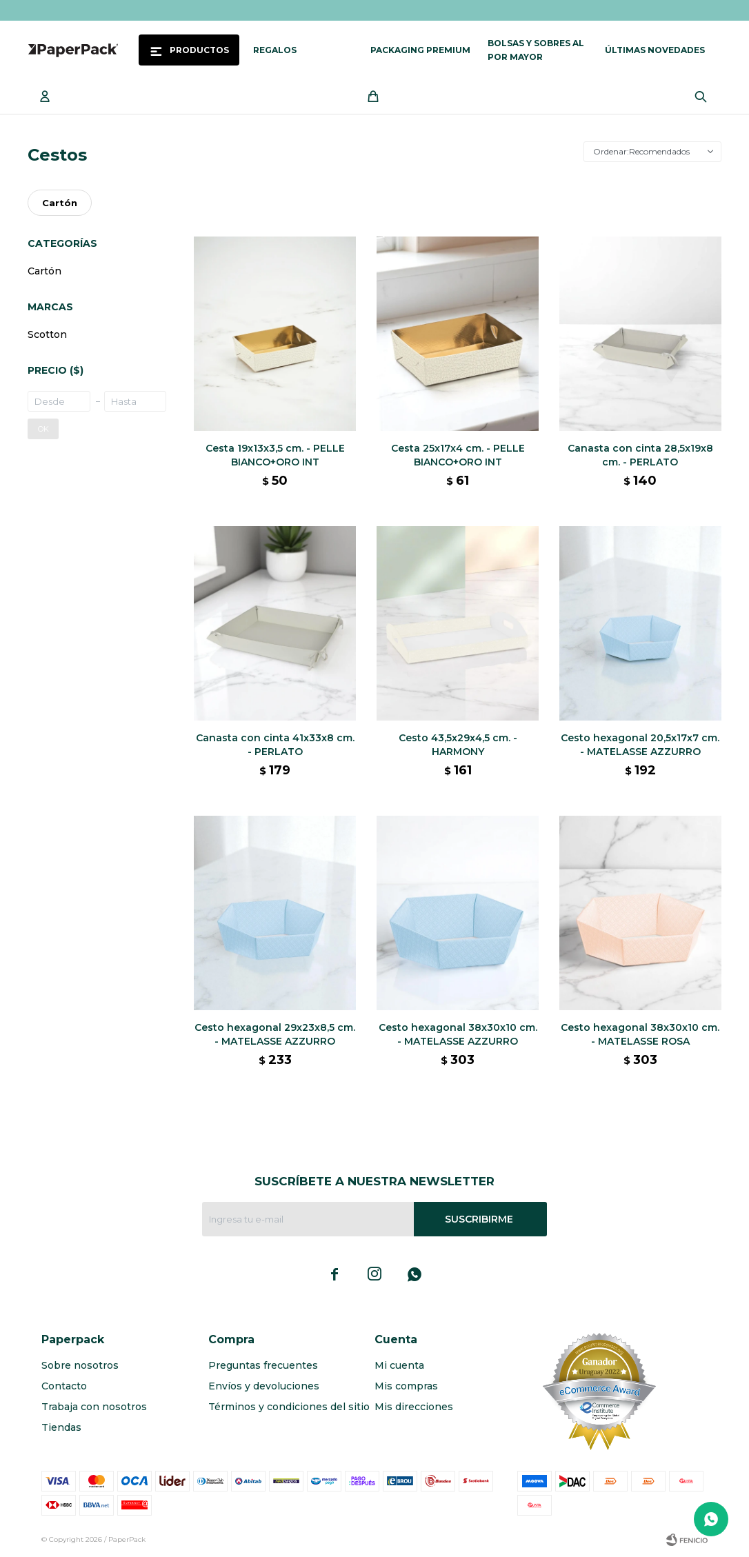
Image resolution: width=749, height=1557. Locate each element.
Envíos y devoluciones (263, 1386)
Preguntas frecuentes (263, 1365)
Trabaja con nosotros (94, 1406)
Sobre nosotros (80, 1365)
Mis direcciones (413, 1406)
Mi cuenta (399, 1365)
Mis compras (406, 1386)
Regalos (275, 50)
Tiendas (61, 1427)
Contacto (64, 1386)
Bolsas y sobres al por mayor (536, 50)
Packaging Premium (420, 50)
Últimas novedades (655, 50)
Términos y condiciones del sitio (289, 1406)
